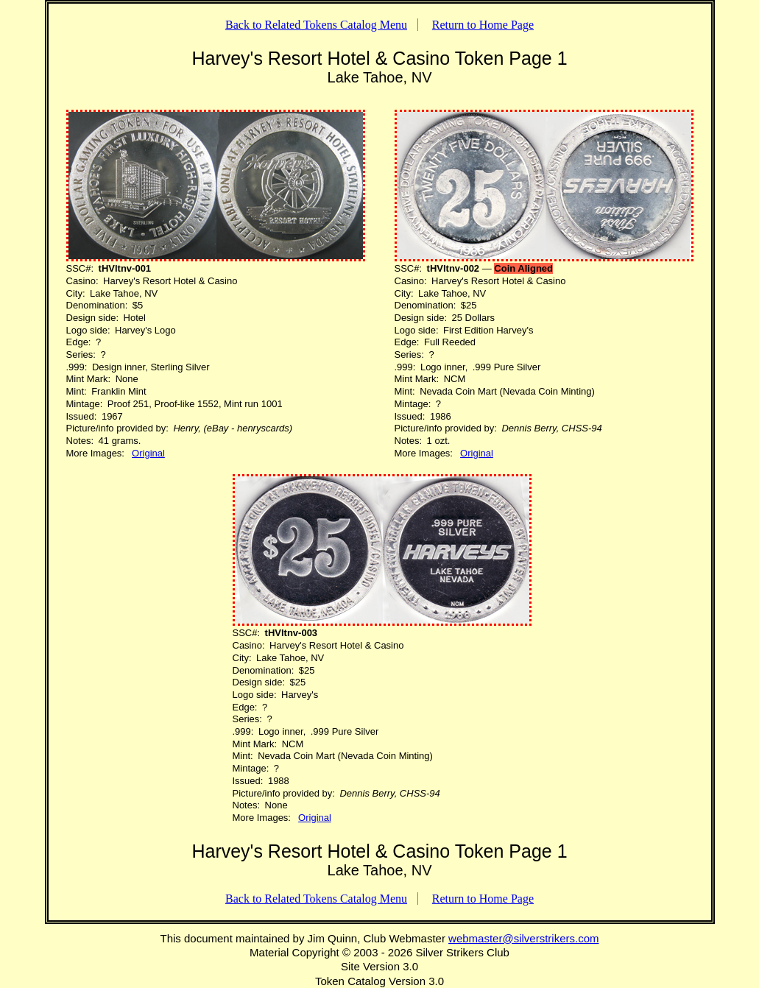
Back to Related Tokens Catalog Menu (316, 24)
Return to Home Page (483, 24)
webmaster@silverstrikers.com (523, 938)
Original (148, 453)
